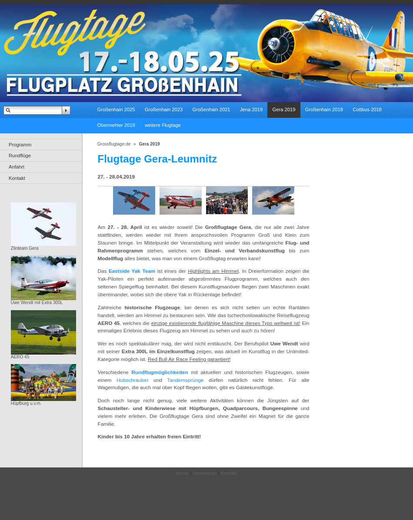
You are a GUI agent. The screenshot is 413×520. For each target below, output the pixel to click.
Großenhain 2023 (164, 109)
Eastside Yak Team (132, 271)
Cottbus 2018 (367, 109)
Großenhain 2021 (211, 109)
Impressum (204, 473)
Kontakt (17, 178)
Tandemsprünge (185, 380)
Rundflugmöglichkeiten (159, 372)
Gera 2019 (284, 109)
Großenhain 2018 (324, 109)
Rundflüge (20, 155)
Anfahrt (16, 166)
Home (182, 473)
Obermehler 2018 (116, 125)
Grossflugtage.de (114, 144)
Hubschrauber (133, 380)
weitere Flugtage (163, 125)
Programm (20, 144)
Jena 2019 (251, 109)
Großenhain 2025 (116, 109)
